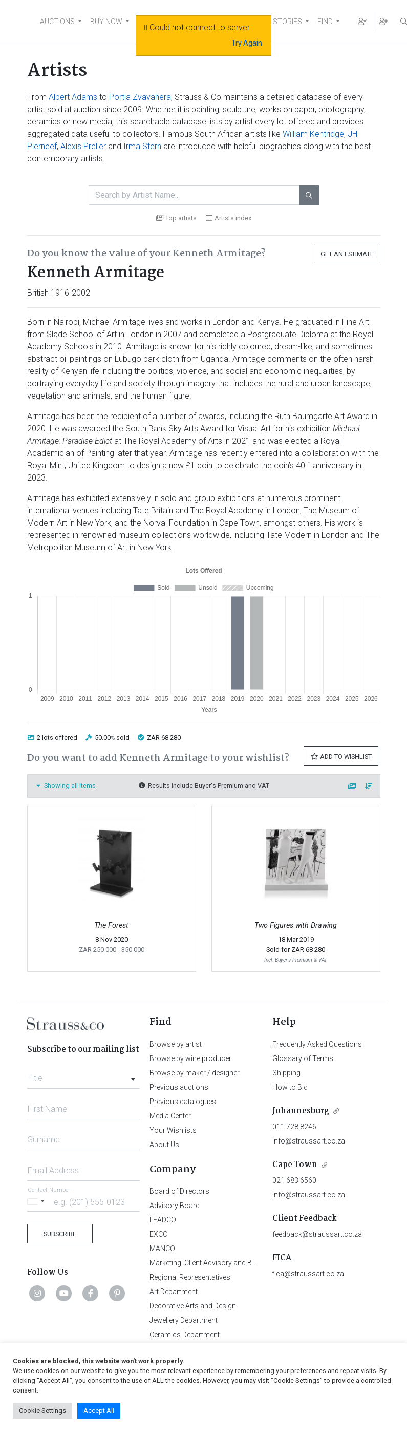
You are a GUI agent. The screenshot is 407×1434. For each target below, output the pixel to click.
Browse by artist (175, 1044)
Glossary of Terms (302, 1058)
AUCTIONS (57, 21)
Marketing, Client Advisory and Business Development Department (254, 1263)
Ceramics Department (184, 1335)
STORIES (287, 21)
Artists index (228, 218)
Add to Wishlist (341, 756)
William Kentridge (313, 134)
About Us (164, 1144)
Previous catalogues (182, 1101)
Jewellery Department (183, 1320)
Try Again (246, 43)
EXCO (158, 1234)
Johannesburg (300, 1111)
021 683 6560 (294, 1180)
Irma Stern (142, 146)
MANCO (162, 1248)
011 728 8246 (294, 1127)
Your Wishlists (173, 1130)
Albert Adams (73, 97)
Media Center (170, 1116)
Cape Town (294, 1164)
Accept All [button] (98, 1411)
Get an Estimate (347, 254)
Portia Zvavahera (140, 97)
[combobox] (83, 1075)
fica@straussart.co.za (308, 1274)
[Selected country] (37, 1201)
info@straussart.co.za (308, 1141)
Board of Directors (179, 1191)
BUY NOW (106, 21)
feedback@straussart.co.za (317, 1234)
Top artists (176, 218)
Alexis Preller (83, 146)
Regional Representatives (189, 1277)
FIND (325, 21)
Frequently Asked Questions (317, 1044)
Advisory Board (174, 1205)
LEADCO (162, 1220)
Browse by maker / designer (194, 1073)
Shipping (286, 1073)
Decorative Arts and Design (192, 1306)
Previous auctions (178, 1087)
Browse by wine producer (190, 1058)
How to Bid (290, 1087)
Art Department (173, 1291)
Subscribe (60, 1234)
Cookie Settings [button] (42, 1411)
